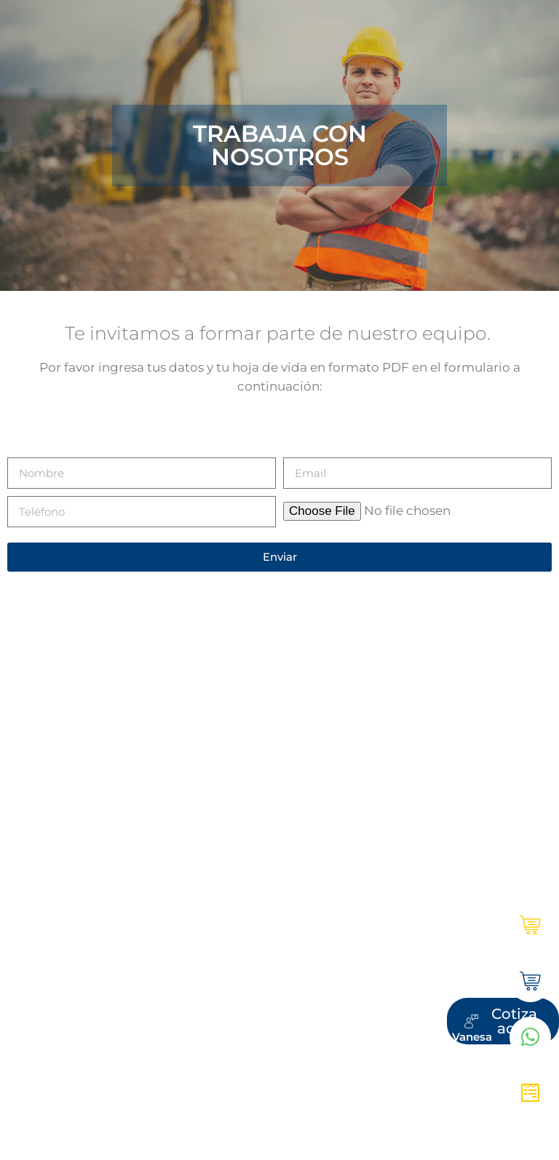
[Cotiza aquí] (530, 1091)
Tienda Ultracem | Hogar (425, 980)
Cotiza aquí (462, 1090)
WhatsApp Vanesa (442, 1035)
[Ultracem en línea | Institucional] (530, 925)
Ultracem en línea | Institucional (405, 925)
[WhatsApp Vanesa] (530, 1035)
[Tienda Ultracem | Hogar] (530, 980)
